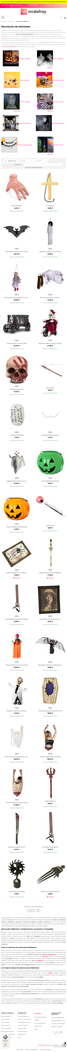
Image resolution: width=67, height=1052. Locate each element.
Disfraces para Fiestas (7, 1031)
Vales (36, 1029)
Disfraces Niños (5, 1022)
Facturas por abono (40, 1023)
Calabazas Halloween (17, 58)
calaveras (45, 956)
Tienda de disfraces (23, 1016)
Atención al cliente (59, 5)
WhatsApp (49, 5)
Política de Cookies (45, 1049)
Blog (19, 1037)
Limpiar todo (10, 161)
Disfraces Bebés (5, 1016)
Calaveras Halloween (50, 80)
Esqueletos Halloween (17, 123)
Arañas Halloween (17, 80)
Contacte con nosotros (24, 1019)
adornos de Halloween (49, 954)
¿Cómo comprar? (23, 1025)
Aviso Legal (19, 1049)
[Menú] (8, 1035)
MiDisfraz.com (45, 1045)
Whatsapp (62, 1023)
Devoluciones (21, 1034)
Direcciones (38, 1026)
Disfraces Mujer (5, 1025)
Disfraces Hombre (6, 1028)
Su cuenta (38, 1013)
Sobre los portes (22, 1031)
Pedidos (37, 1020)
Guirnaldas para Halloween (16, 145)
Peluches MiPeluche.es (57, 1017)
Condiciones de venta (24, 1022)
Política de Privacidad (31, 1049)
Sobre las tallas (22, 1028)
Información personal (41, 1017)
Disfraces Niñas (5, 1019)
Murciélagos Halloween (50, 123)
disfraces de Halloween (9, 46)
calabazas (40, 960)
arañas (50, 973)
